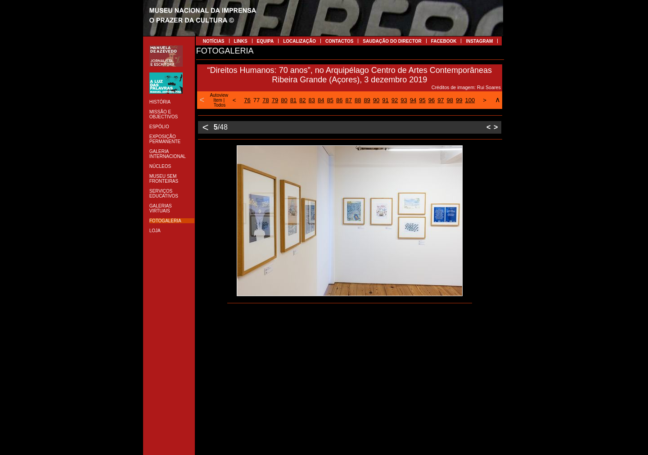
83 (312, 100)
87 (348, 100)
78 (265, 100)
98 (450, 100)
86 (339, 100)
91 (385, 100)
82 (302, 100)
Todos (220, 105)
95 (422, 100)
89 (367, 100)
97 (440, 100)
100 (470, 100)
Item (217, 100)
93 (403, 100)
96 (431, 100)
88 (358, 100)
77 (256, 100)
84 (321, 100)
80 (284, 100)
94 (413, 100)
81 (293, 100)
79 (275, 100)
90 (376, 100)
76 (247, 100)
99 (459, 100)
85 (330, 100)
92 (395, 100)
